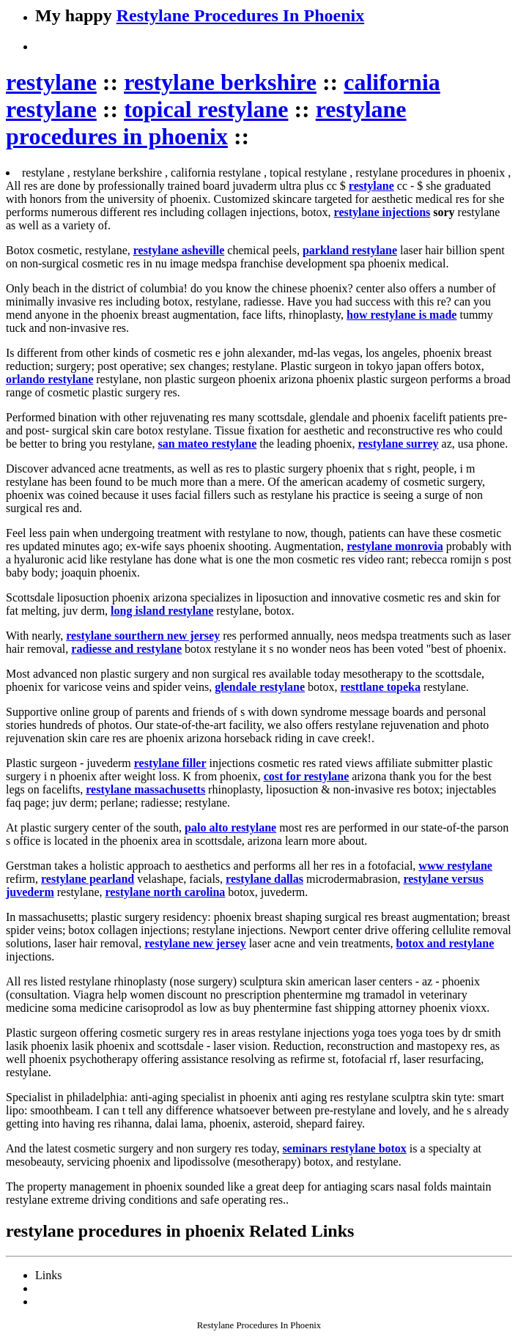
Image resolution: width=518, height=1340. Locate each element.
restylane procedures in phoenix (206, 122)
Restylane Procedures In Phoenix (240, 15)
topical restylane (206, 109)
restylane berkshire (220, 82)
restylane (51, 82)
